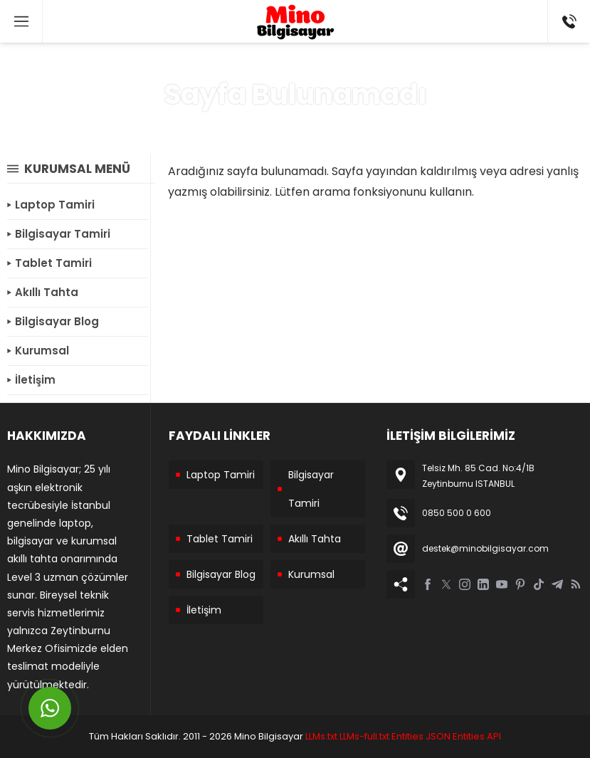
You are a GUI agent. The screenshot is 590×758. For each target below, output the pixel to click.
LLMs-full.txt (364, 736)
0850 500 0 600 (456, 513)
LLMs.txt (321, 736)
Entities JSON (421, 736)
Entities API (477, 736)
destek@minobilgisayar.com (485, 548)
